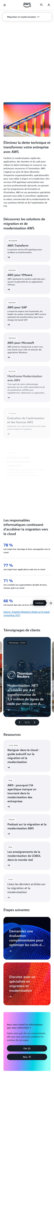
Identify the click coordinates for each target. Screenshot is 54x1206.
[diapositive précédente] (18, 722)
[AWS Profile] (49, 5)
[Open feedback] (50, 603)
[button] (23, 16)
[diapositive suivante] (36, 722)
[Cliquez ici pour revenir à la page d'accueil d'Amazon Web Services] (27, 5)
